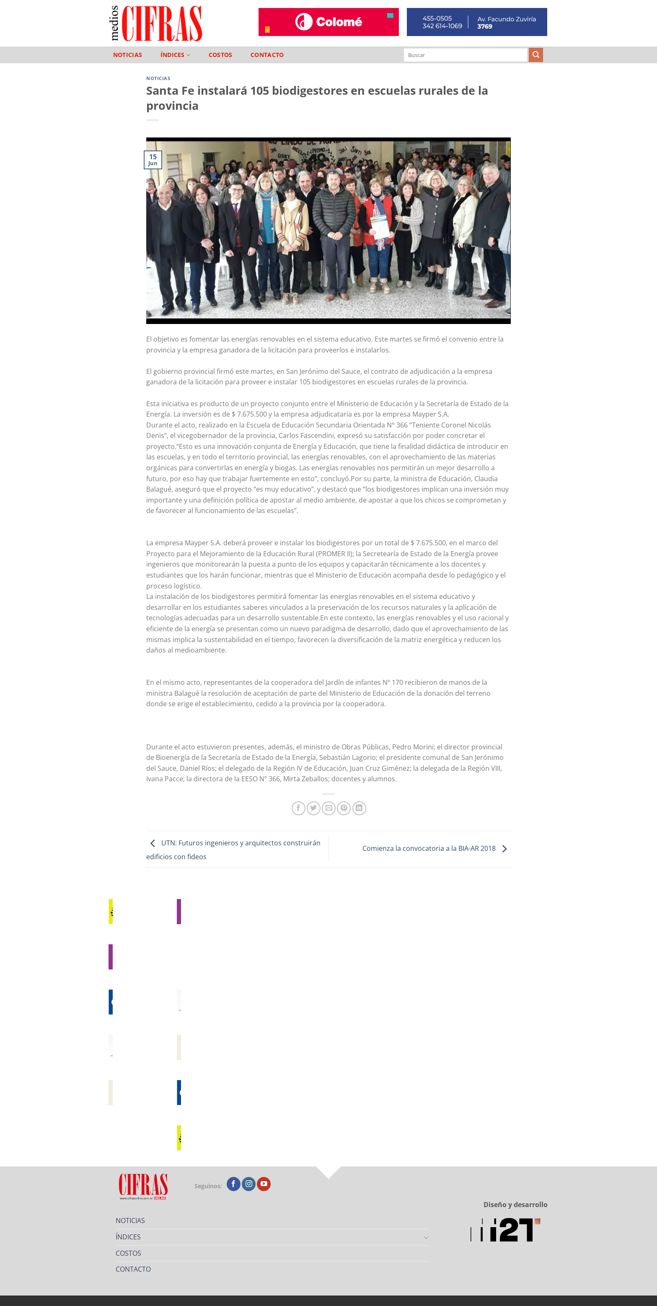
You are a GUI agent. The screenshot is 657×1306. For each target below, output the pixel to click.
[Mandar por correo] (329, 808)
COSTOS (221, 55)
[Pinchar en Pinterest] (344, 808)
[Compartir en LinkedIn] (359, 808)
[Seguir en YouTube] (264, 1184)
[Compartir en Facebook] (298, 808)
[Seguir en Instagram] (249, 1184)
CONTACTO (267, 55)
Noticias (158, 78)
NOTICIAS (127, 55)
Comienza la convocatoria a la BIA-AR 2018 (436, 848)
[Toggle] (426, 1237)
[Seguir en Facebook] (234, 1184)
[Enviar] (536, 55)
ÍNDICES (175, 55)
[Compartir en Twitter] (314, 808)
